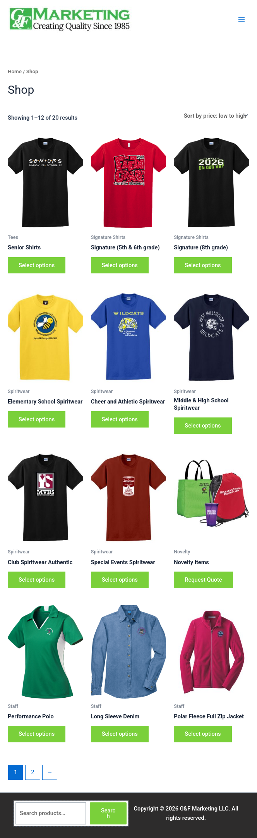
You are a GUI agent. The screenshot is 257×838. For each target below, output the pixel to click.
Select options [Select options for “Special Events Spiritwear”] (120, 579)
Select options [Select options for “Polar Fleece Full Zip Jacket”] (203, 733)
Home (15, 71)
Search (108, 813)
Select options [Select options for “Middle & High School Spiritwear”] (203, 425)
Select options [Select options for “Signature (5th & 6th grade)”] (120, 265)
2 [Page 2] (32, 772)
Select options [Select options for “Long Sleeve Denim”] (120, 733)
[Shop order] (215, 116)
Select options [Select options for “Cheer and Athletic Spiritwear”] (120, 419)
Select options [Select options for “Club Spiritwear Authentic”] (37, 579)
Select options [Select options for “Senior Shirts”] (37, 265)
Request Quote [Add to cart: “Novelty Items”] (203, 579)
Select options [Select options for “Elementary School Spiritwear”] (37, 419)
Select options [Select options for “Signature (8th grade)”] (203, 265)
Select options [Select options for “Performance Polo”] (37, 733)
